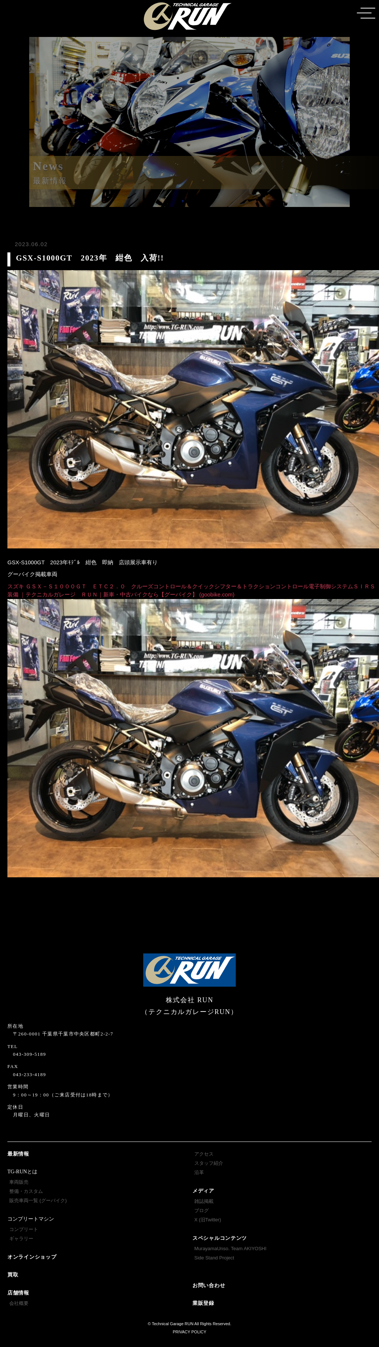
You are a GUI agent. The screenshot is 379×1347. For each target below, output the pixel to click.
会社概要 (18, 1303)
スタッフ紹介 (208, 1163)
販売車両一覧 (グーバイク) (38, 1200)
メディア (203, 1191)
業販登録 (203, 1303)
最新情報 (18, 1154)
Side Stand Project (214, 1258)
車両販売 (18, 1182)
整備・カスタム (26, 1191)
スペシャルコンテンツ (219, 1238)
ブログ (201, 1210)
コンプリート (23, 1229)
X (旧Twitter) (207, 1219)
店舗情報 (18, 1293)
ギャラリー (21, 1238)
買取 (12, 1275)
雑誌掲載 (204, 1201)
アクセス (204, 1154)
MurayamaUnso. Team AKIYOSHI (230, 1248)
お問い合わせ (208, 1285)
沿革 (199, 1172)
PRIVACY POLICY (190, 1332)
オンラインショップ (31, 1257)
